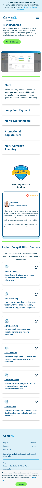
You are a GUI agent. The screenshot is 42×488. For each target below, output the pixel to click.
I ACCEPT (21, 484)
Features (6, 446)
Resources (33, 443)
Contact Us (7, 449)
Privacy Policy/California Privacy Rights (16, 466)
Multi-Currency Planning (14, 147)
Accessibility (7, 469)
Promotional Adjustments (13, 133)
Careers (33, 446)
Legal (5, 463)
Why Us (5, 443)
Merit (8, 85)
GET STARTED (12, 41)
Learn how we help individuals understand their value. (19, 455)
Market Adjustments (18, 120)
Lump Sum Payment (17, 110)
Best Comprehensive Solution (21, 185)
